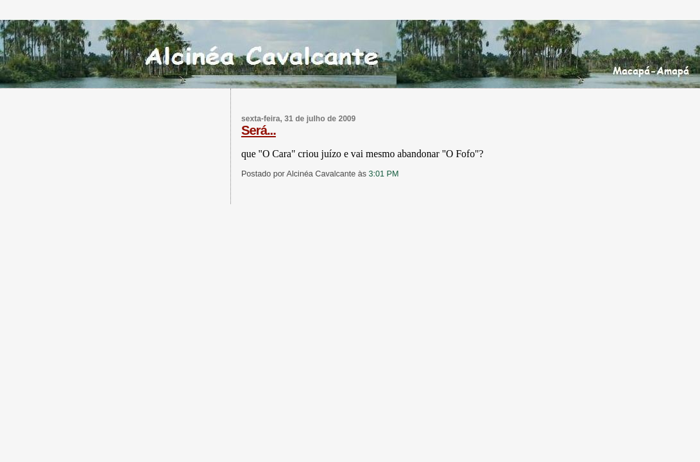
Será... (258, 130)
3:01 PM (384, 173)
